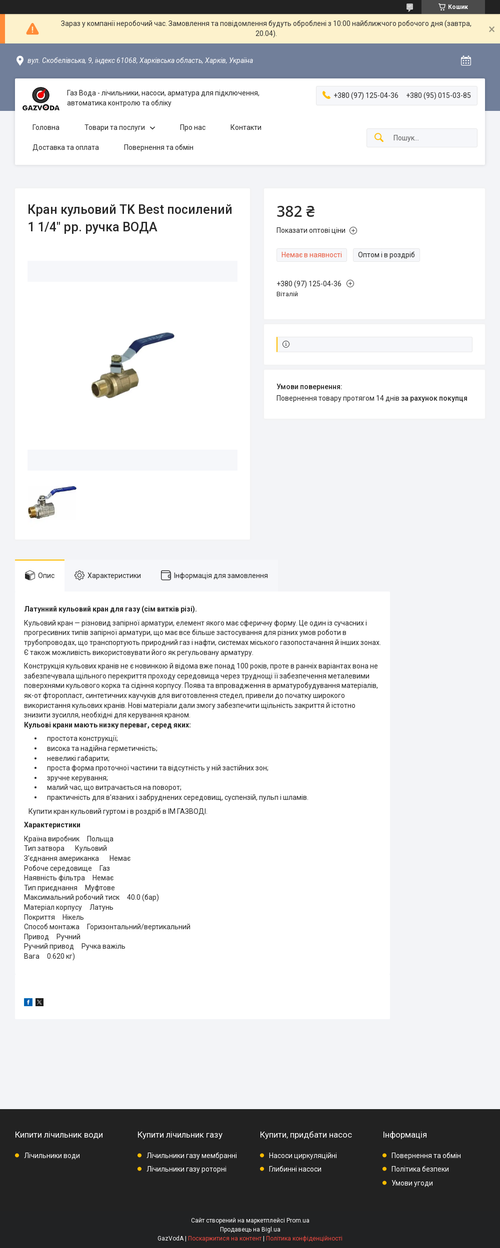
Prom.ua (298, 1220)
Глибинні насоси (295, 1169)
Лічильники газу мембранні (191, 1156)
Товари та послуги (114, 127)
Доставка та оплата (65, 147)
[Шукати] (379, 138)
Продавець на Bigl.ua (250, 1229)
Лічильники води (52, 1156)
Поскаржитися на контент (225, 1238)
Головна (46, 127)
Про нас (193, 127)
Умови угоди (412, 1183)
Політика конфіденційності (304, 1238)
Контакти (246, 127)
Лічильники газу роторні (186, 1169)
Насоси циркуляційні (303, 1156)
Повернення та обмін (159, 147)
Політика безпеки (420, 1169)
